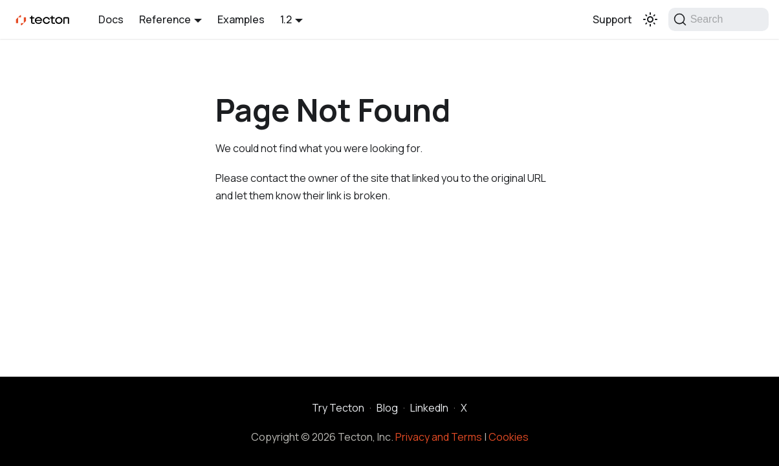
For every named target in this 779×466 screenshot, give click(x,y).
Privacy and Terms (438, 437)
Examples (241, 19)
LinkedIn (429, 408)
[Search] (718, 19)
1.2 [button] (286, 19)
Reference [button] (165, 19)
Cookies (508, 437)
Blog (387, 408)
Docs (111, 19)
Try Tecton (338, 408)
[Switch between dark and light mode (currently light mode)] (650, 19)
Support (612, 19)
